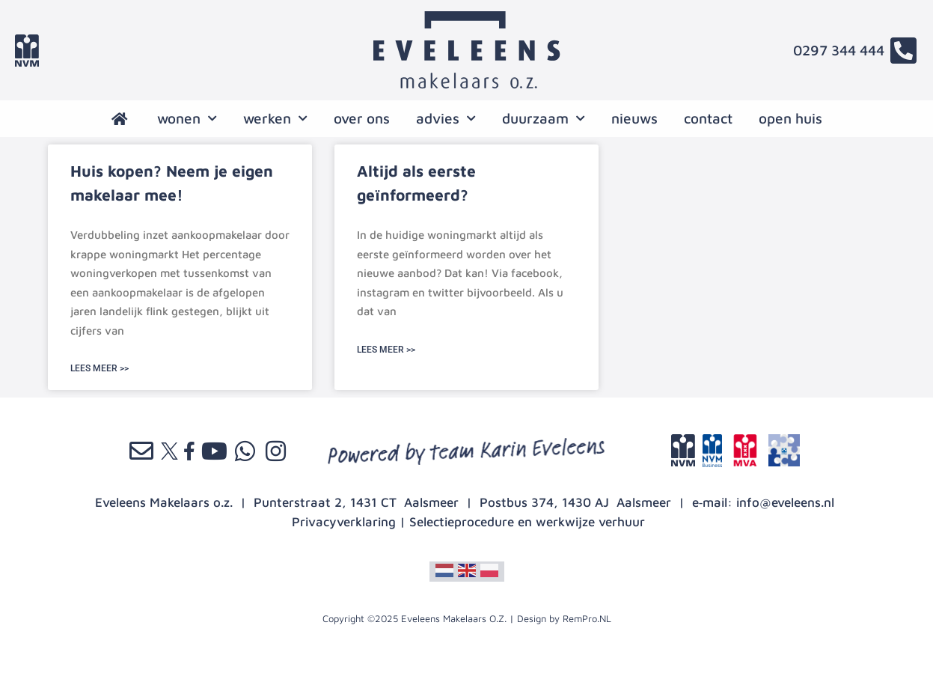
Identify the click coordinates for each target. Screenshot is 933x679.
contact (708, 118)
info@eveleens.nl (785, 502)
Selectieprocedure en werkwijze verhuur (527, 521)
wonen (187, 119)
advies (446, 119)
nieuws (634, 118)
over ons (362, 118)
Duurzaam (543, 119)
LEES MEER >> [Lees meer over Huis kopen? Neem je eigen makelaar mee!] (99, 368)
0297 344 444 (838, 50)
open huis (790, 118)
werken (275, 119)
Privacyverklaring (344, 521)
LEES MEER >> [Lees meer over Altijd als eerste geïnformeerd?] (386, 349)
